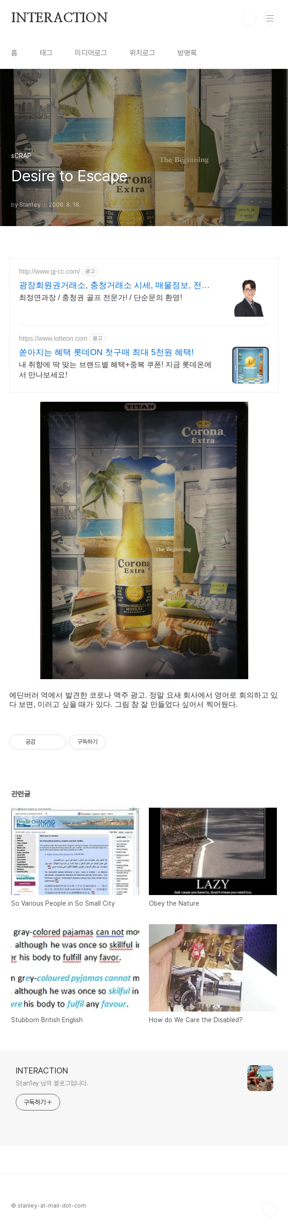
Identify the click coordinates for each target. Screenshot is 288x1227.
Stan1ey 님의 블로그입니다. (52, 1083)
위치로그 (142, 53)
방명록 (187, 53)
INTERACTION (59, 18)
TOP (269, 1209)
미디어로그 (91, 53)
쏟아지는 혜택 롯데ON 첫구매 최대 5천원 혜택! (106, 352)
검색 (249, 18)
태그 (46, 53)
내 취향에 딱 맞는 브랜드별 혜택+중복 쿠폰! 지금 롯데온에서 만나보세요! (115, 370)
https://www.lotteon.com (53, 338)
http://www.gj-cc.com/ (49, 271)
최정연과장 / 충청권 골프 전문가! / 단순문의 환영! (100, 297)
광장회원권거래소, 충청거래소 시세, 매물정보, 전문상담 (114, 286)
